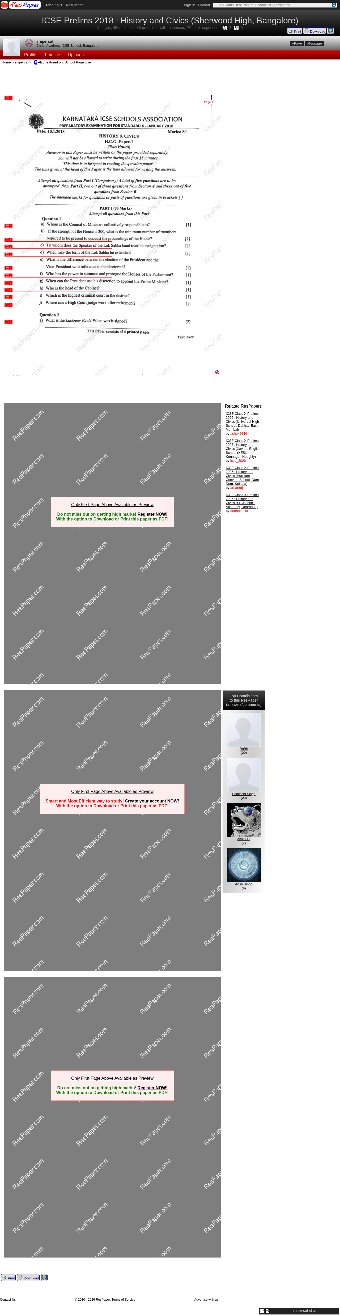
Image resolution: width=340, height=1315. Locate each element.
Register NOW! (153, 514)
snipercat (44, 41)
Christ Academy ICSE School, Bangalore (67, 46)
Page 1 (208, 102)
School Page (74, 62)
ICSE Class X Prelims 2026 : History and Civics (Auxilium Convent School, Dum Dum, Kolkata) (242, 476)
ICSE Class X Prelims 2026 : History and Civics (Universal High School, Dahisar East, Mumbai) (242, 422)
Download (314, 30)
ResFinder (74, 5)
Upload (204, 5)
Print (294, 30)
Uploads (76, 55)
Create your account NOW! (152, 801)
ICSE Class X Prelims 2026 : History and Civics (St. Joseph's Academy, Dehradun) (242, 501)
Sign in (189, 5)
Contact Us (8, 1299)
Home (6, 62)
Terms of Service (123, 1299)
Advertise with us (206, 1299)
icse (88, 62)
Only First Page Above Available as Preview (112, 504)
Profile (30, 55)
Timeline (52, 55)
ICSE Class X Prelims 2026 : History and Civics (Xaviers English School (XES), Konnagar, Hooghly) (243, 449)
